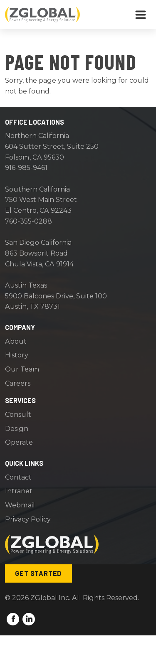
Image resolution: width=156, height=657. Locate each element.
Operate (19, 442)
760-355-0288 (28, 221)
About (16, 341)
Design (16, 428)
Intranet (18, 491)
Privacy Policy (28, 519)
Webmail (20, 505)
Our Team (22, 369)
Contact (18, 477)
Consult (18, 414)
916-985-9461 (26, 167)
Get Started (38, 573)
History (16, 355)
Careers (17, 383)
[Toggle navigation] (140, 14)
